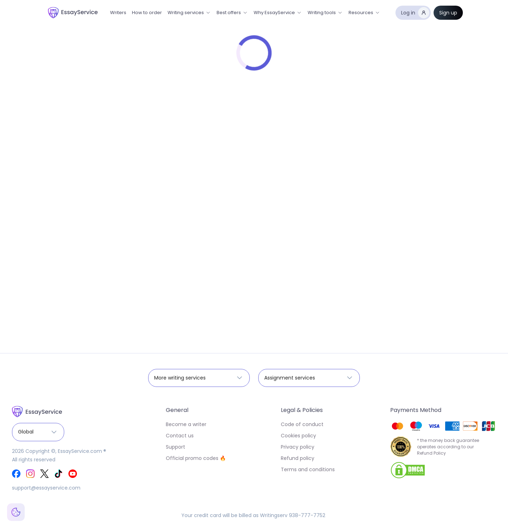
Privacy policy (297, 446)
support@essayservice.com (46, 487)
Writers (118, 12)
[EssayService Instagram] (30, 473)
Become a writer (186, 424)
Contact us (180, 435)
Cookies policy (298, 435)
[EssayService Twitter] (44, 473)
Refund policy (297, 458)
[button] (189, 12)
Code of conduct (302, 424)
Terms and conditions (308, 469)
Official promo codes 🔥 (196, 458)
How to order (147, 12)
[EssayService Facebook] (16, 473)
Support (175, 446)
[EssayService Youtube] (72, 473)
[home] (73, 12)
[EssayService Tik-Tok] (58, 473)
